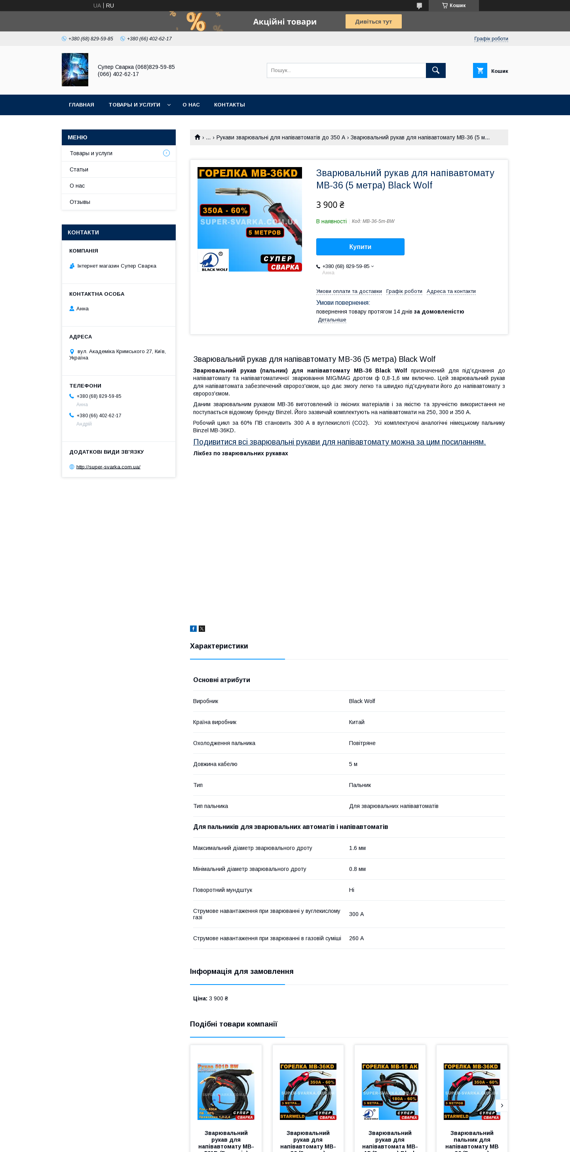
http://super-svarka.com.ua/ (108, 467)
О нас (191, 105)
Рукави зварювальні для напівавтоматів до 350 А (281, 137)
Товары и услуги (134, 105)
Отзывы (80, 202)
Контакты (229, 105)
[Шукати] (436, 70)
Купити (361, 246)
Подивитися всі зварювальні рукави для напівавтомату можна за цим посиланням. (339, 441)
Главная (81, 105)
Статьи (79, 169)
